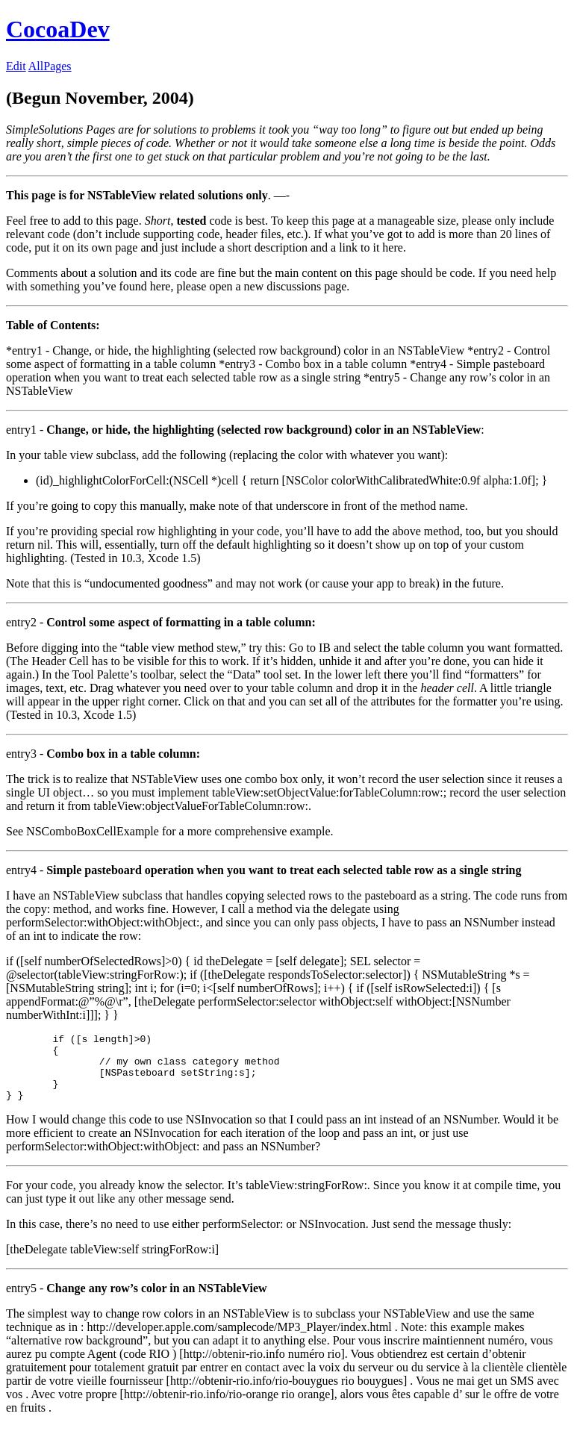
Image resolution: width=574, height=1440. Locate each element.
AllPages (50, 66)
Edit (16, 66)
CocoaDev (58, 29)
